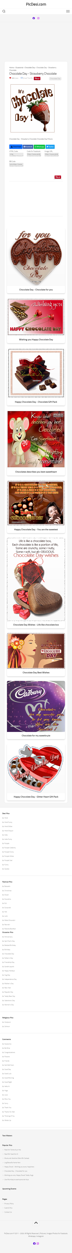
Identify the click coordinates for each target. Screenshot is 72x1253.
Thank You (7, 1108)
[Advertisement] (36, 39)
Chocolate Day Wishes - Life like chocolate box (36, 624)
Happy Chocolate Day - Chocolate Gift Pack (36, 402)
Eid (5, 903)
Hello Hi (7, 1086)
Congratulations (9, 1052)
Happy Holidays (9, 971)
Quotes (6, 869)
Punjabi (6, 843)
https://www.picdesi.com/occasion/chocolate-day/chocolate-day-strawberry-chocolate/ (34, 154)
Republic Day (8, 992)
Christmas (8, 891)
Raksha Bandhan (10, 929)
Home (11, 68)
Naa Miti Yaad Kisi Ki (11, 1154)
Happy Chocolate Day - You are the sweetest (36, 529)
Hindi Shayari (8, 831)
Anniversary (8, 937)
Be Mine (7, 1048)
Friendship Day (9, 962)
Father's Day (8, 958)
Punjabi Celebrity (10, 848)
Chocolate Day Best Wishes (36, 672)
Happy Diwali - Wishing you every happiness (19, 1167)
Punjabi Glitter (9, 856)
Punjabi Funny (9, 852)
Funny (6, 865)
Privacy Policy (9, 1204)
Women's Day (9, 1005)
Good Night (8, 1082)
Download (16, 147)
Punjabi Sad (8, 860)
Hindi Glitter (8, 826)
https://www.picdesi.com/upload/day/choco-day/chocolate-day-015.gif (52, 154)
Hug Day (7, 975)
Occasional (19, 68)
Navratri (7, 925)
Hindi (6, 818)
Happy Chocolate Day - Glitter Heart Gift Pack (36, 796)
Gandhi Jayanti (9, 967)
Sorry (6, 1103)
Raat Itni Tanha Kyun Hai (12, 1150)
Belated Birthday (10, 945)
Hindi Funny (8, 822)
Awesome (7, 1044)
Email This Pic (28, 78)
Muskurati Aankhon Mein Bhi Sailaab (16, 1158)
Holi (5, 912)
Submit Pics (8, 1208)
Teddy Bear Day (9, 996)
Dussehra (7, 899)
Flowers (7, 1057)
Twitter (50, 147)
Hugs (6, 1091)
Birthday (7, 950)
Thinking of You (9, 1116)
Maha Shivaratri (9, 920)
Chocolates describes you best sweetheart (36, 471)
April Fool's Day (9, 941)
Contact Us (8, 1212)
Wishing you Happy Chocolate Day (36, 339)
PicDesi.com (36, 4)
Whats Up (7, 1120)
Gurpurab (7, 908)
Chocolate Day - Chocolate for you (36, 289)
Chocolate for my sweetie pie (36, 735)
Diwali (6, 895)
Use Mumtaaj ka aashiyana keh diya (16, 1180)
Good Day (7, 1069)
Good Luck (7, 1074)
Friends (6, 1061)
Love (6, 1095)
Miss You (7, 1099)
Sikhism (7, 1026)
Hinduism (7, 1022)
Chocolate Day (30, 68)
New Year (7, 988)
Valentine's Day (9, 1001)
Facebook (28, 147)
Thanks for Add (9, 1112)
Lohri (6, 916)
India (6, 835)
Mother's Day (9, 984)
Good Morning (9, 1078)
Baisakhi (7, 886)
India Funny (8, 839)
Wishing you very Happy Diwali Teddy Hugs (18, 1175)
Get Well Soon (9, 1065)
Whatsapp (39, 147)
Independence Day (10, 979)
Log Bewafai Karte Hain (12, 1163)
